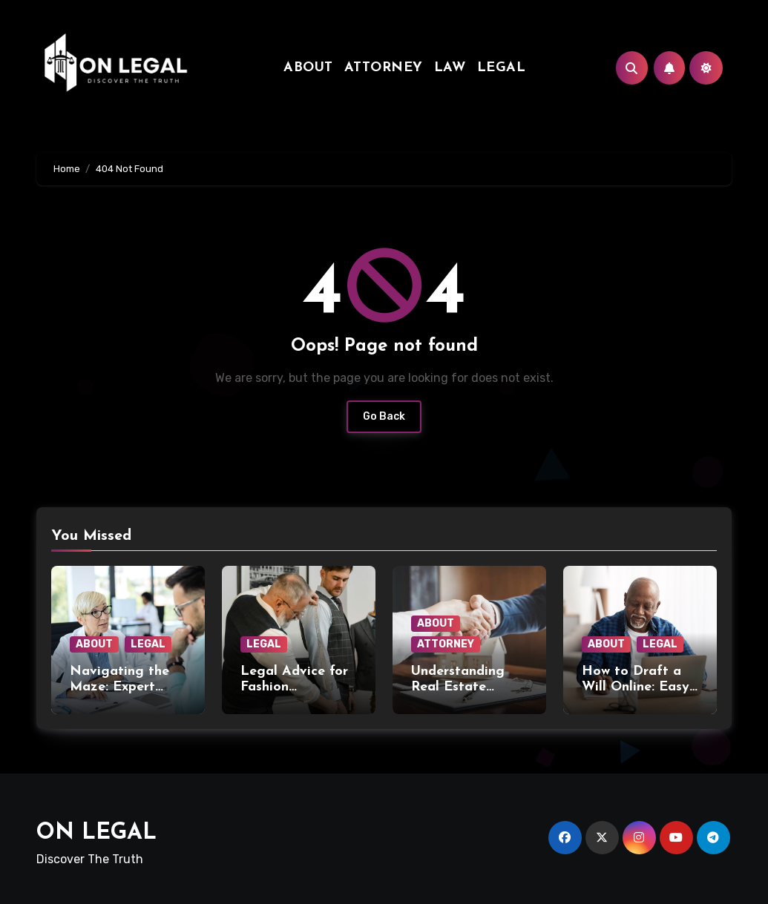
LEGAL (501, 68)
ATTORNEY (383, 68)
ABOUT (308, 68)
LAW (450, 68)
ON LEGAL (96, 833)
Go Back (384, 416)
